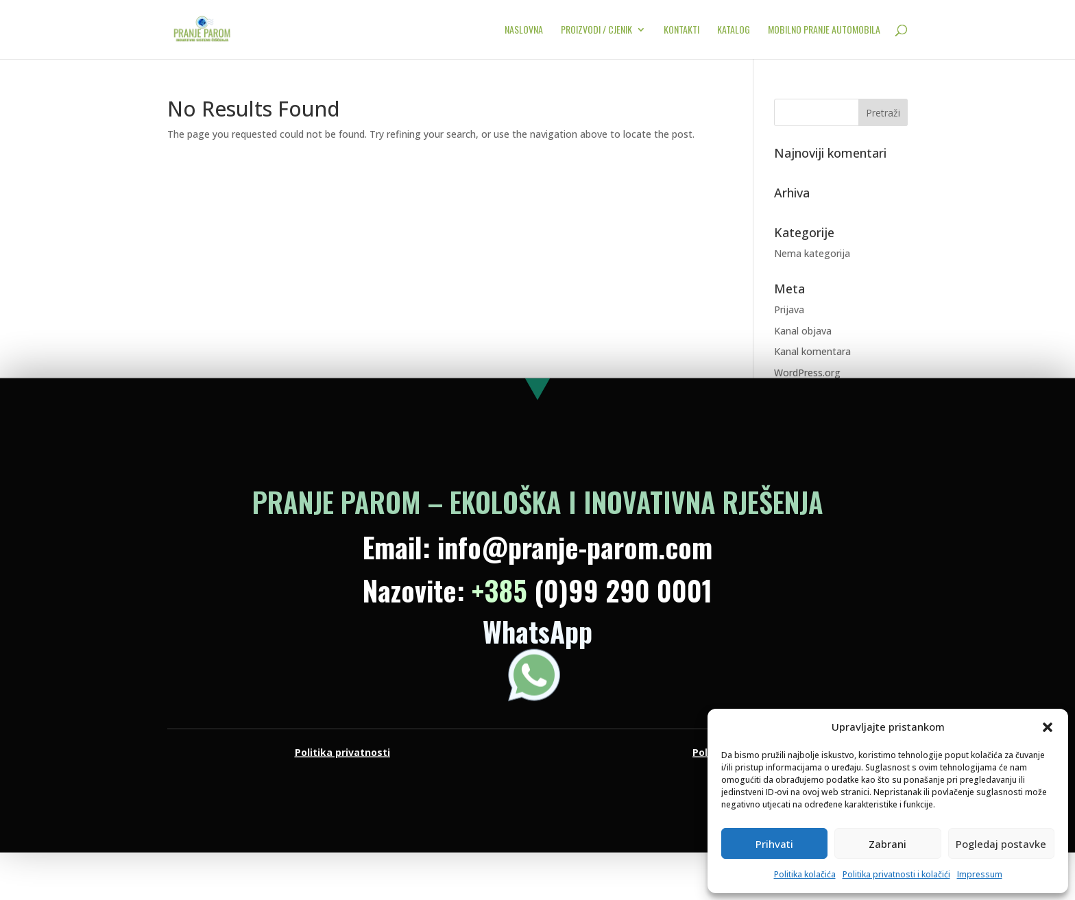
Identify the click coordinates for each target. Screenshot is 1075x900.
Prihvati (774, 844)
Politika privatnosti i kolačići (896, 874)
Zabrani (887, 844)
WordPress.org (807, 372)
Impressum (979, 874)
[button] (1047, 727)
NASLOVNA (524, 30)
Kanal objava (803, 330)
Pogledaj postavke (1001, 844)
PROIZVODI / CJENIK (596, 30)
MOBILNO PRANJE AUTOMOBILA (824, 30)
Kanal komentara (812, 351)
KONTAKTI (681, 30)
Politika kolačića (805, 874)
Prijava (789, 309)
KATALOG (733, 30)
